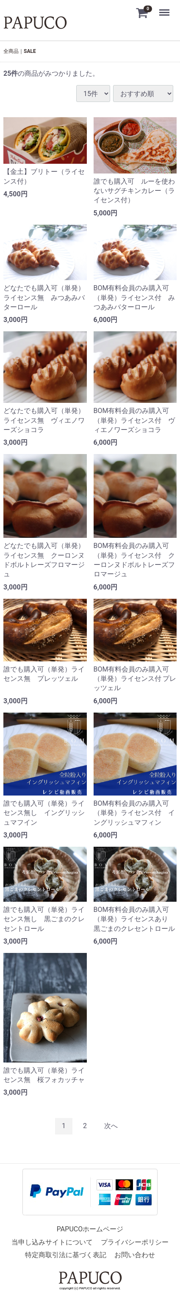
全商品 (11, 51)
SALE (30, 51)
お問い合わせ (134, 1254)
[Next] (111, 1126)
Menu (165, 8)
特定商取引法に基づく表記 (65, 1254)
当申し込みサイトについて (52, 1242)
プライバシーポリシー (135, 1242)
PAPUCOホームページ (90, 1229)
